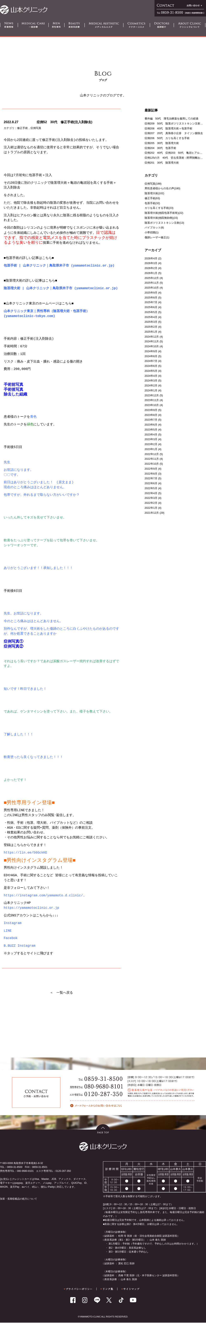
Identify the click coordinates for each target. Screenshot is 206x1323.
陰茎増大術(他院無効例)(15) (161, 217)
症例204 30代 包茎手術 (160, 148)
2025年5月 (151, 312)
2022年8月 (151, 473)
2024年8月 (151, 356)
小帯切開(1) (152, 232)
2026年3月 (151, 263)
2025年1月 (151, 331)
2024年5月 (151, 370)
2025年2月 (151, 326)
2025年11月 (152, 282)
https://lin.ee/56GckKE (25, 853)
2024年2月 (151, 385)
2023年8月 (151, 414)
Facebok (11, 938)
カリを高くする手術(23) (159, 207)
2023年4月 (151, 434)
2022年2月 (151, 502)
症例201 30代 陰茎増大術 (162, 162)
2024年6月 (151, 365)
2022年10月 (152, 463)
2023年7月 (151, 419)
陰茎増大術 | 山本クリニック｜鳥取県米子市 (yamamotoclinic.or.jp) (61, 289)
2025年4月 (151, 317)
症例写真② (13, 647)
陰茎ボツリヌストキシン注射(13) (164, 222)
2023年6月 (151, 424)
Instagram (12, 923)
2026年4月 (151, 258)
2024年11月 (152, 341)
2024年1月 (151, 390)
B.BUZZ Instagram (19, 946)
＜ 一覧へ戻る (61, 993)
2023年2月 (151, 444)
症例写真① (13, 642)
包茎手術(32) (152, 203)
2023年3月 (151, 439)
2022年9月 (151, 468)
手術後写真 (13, 390)
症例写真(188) (153, 183)
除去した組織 (15, 394)
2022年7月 (151, 478)
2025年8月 (151, 297)
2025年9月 (151, 292)
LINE (8, 931)
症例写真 (35, 128)
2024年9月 (151, 351)
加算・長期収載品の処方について (18, 1199)
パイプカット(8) (154, 227)
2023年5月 (151, 429)
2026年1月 (151, 273)
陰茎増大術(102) (154, 193)
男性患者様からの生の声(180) (162, 188)
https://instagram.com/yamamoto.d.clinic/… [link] (44, 896)
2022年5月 (151, 488)
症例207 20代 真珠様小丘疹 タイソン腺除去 (174, 133)
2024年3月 (151, 380)
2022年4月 (151, 493)
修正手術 (22, 128)
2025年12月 (152, 278)
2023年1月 (151, 449)
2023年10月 (152, 405)
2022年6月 (151, 483)
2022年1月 (151, 507)
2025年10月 (152, 287)
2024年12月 (152, 336)
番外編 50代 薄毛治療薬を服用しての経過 (171, 118)
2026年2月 (151, 268)
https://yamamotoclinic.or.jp (31, 908)
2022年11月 (152, 458)
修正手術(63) (152, 198)
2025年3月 (151, 321)
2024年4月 (151, 375)
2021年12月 (152, 512)
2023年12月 (152, 395)
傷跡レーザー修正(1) (157, 237)
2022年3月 (151, 497)
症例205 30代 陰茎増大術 (162, 143)
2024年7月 (151, 361)
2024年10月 (152, 346)
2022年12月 (152, 454)
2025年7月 (151, 302)
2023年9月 (151, 410)
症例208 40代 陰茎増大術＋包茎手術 (168, 128)
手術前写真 (13, 385)
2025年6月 (151, 307)
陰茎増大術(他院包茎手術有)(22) (164, 212)
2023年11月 (152, 400)
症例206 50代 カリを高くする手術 (167, 138)
